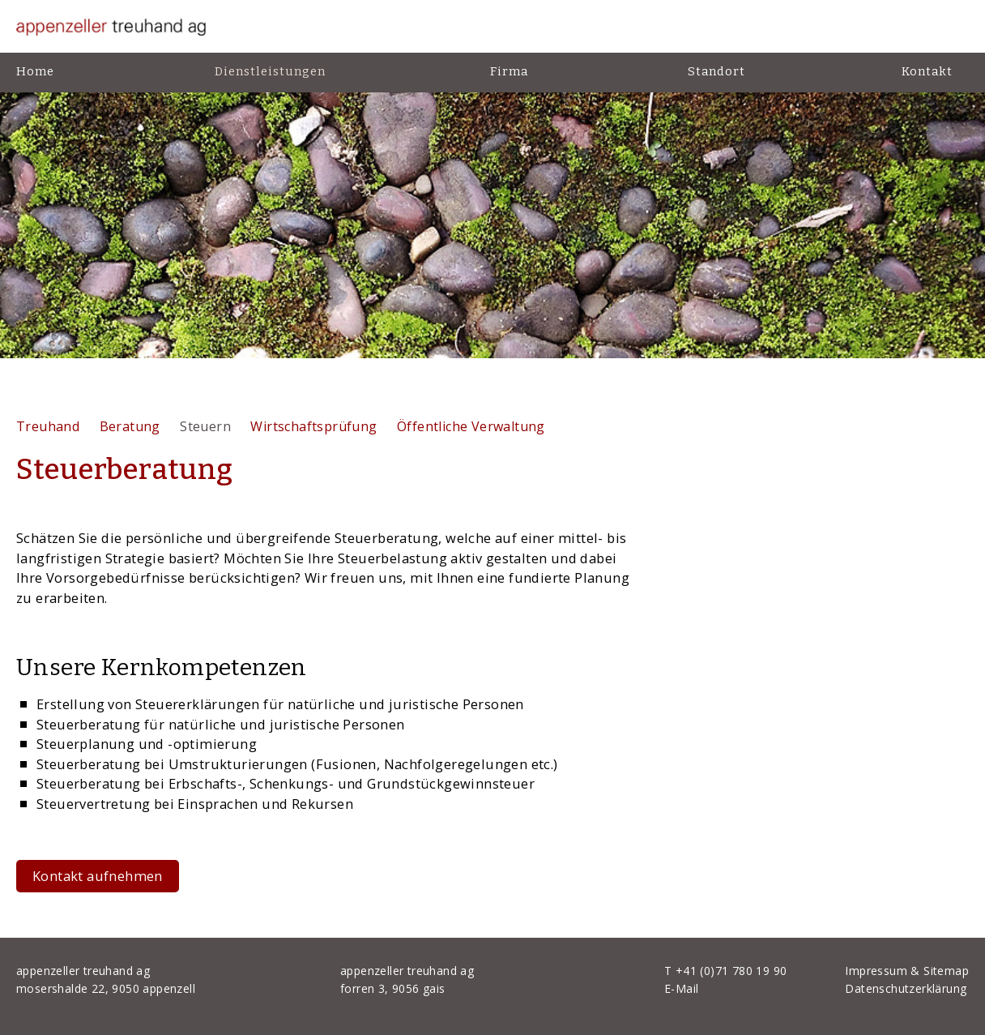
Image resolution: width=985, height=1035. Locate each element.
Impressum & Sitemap (907, 970)
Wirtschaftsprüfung (315, 426)
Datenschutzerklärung (905, 988)
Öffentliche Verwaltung (471, 426)
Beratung (132, 426)
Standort (716, 71)
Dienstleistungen (270, 71)
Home (35, 71)
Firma (509, 71)
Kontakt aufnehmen (97, 875)
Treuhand (49, 426)
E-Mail (681, 988)
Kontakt (927, 71)
